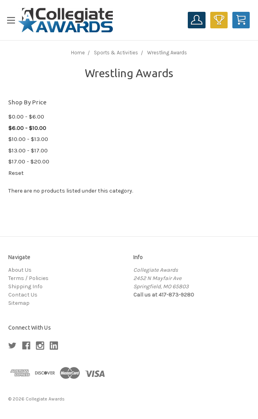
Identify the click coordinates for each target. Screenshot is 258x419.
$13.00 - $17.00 (28, 150)
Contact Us (22, 294)
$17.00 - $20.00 (28, 161)
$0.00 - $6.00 (26, 116)
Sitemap (19, 303)
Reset (16, 172)
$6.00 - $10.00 (27, 128)
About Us (20, 270)
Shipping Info (25, 286)
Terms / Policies (28, 278)
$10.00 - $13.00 (28, 139)
